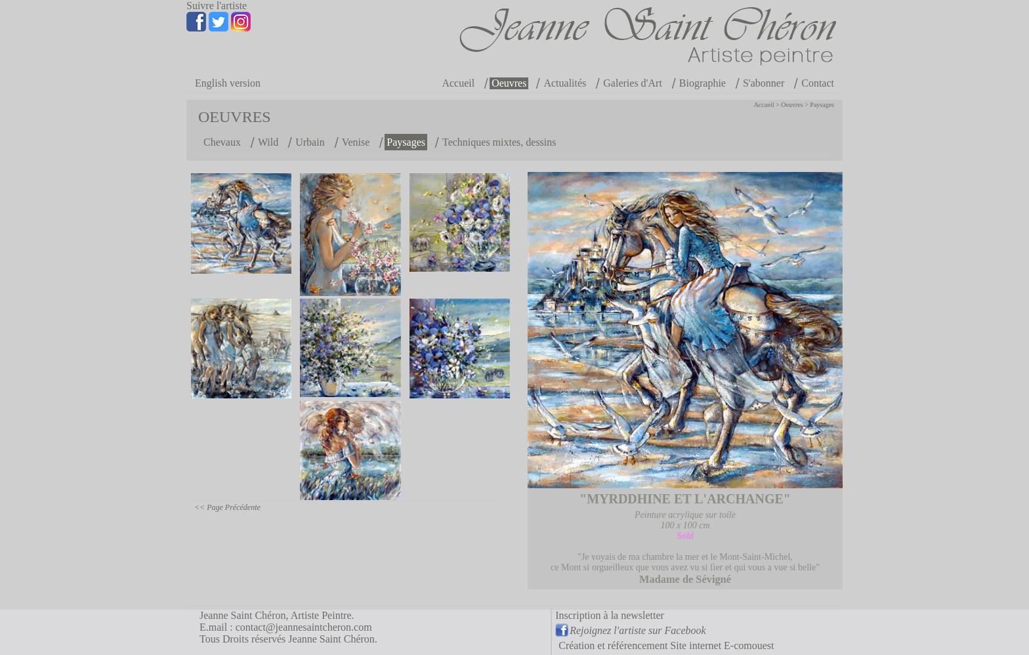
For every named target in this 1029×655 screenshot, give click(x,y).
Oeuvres (509, 83)
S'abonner (763, 83)
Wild (268, 142)
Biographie (702, 83)
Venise (356, 142)
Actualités (564, 83)
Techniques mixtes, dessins (499, 142)
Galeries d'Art (632, 83)
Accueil (458, 83)
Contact (817, 83)
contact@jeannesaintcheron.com (304, 627)
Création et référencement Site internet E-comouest (666, 645)
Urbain (309, 142)
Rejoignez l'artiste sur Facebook (637, 630)
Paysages (822, 104)
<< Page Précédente (227, 507)
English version (228, 83)
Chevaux (222, 142)
